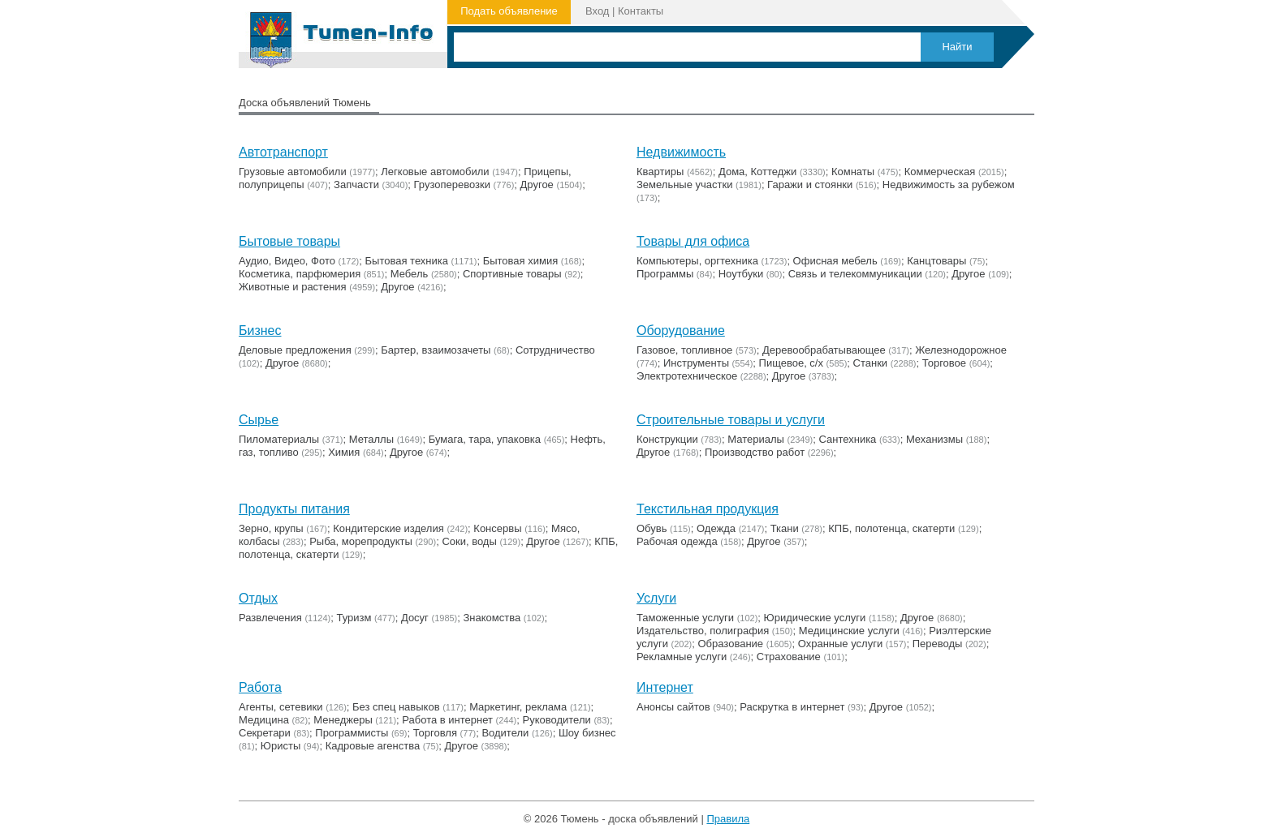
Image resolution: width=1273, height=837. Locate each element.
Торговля (435, 733)
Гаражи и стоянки (809, 184)
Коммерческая (940, 171)
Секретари (265, 733)
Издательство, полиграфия (702, 631)
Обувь (651, 528)
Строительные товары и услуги (730, 420)
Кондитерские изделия (388, 528)
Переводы (938, 643)
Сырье (258, 420)
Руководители (557, 720)
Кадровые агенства (373, 746)
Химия (344, 452)
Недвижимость (681, 152)
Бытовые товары (289, 241)
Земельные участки (684, 184)
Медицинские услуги (849, 631)
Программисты (351, 733)
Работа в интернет (447, 720)
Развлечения (270, 618)
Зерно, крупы (271, 528)
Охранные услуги (840, 643)
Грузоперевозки (452, 184)
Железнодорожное (961, 350)
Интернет (664, 687)
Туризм (353, 618)
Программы (664, 274)
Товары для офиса (692, 241)
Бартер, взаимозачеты (435, 350)
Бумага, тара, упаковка (485, 439)
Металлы (371, 439)
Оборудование (680, 330)
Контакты (640, 11)
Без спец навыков (396, 707)
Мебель (410, 274)
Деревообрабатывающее (824, 350)
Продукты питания (294, 509)
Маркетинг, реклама (518, 707)
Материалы (755, 439)
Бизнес (260, 330)
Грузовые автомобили (293, 171)
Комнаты (852, 171)
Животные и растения (293, 287)
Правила (727, 819)
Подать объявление (509, 11)
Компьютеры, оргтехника (697, 261)
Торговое (944, 363)
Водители (505, 733)
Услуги (656, 598)
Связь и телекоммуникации (855, 274)
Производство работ (755, 452)
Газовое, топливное (684, 350)
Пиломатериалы (279, 439)
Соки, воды (469, 541)
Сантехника (848, 439)
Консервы (497, 528)
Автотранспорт (283, 152)
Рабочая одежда (677, 541)
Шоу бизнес (587, 733)
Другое (537, 184)
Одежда (716, 528)
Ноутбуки (741, 274)
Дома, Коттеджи (757, 171)
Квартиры (660, 171)
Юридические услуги (815, 618)
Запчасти (356, 184)
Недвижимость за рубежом (948, 184)
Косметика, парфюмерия (299, 274)
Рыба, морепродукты (360, 541)
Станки (870, 363)
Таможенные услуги (685, 618)
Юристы (280, 746)
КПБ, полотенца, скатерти (891, 528)
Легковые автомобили (435, 171)
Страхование (789, 656)
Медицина (264, 720)
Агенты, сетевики (281, 707)
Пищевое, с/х (791, 363)
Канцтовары (936, 261)
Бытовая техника (406, 261)
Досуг (415, 618)
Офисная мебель (835, 261)
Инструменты (696, 363)
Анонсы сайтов (673, 707)
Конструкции (667, 439)
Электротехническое (686, 376)
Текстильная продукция (707, 509)
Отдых (258, 598)
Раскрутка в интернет (792, 707)
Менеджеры (342, 720)
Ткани (784, 528)
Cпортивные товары (512, 274)
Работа (260, 687)
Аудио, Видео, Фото (287, 261)
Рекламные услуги (681, 656)
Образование (731, 643)
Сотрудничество (555, 350)
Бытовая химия (521, 261)
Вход (597, 11)
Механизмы (934, 439)
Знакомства (492, 618)
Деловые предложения (295, 350)
